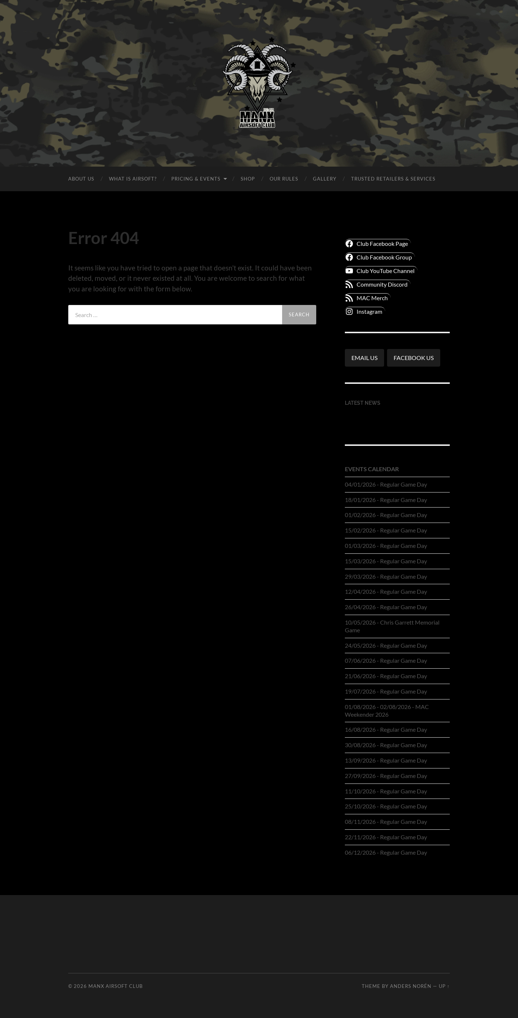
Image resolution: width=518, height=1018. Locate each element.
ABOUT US (81, 179)
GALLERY (324, 179)
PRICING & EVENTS (195, 179)
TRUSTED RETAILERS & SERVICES (393, 179)
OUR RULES (284, 179)
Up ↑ (444, 986)
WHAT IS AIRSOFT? (133, 179)
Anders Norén (410, 986)
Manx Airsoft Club (115, 986)
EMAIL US (364, 357)
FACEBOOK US (414, 357)
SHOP (248, 179)
